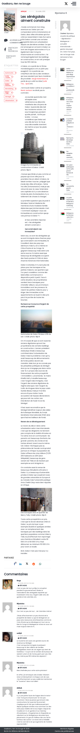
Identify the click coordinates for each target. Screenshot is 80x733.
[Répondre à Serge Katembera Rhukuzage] (34, 585)
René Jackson (26, 90)
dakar (7, 81)
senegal (8, 97)
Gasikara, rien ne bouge (16, 3)
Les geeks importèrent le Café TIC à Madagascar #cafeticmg (70, 201)
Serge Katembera (39, 78)
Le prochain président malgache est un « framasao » (70, 123)
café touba (7, 76)
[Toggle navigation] (73, 3)
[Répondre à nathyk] (34, 638)
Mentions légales (67, 728)
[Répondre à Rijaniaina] (34, 668)
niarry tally (7, 92)
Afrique (23, 11)
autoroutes (9, 73)
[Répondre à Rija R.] (34, 608)
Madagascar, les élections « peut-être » (70, 215)
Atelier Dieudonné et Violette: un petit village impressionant (70, 72)
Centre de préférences (64, 731)
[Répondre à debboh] (34, 693)
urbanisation (9, 100)
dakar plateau (8, 84)
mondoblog (9, 89)
